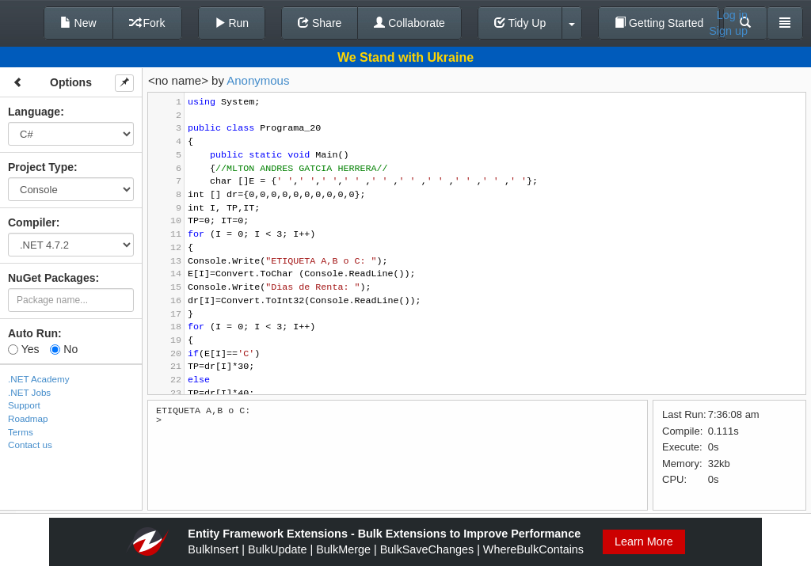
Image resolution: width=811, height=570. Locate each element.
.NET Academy (39, 379)
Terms (20, 432)
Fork (147, 23)
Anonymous (258, 80)
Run (232, 23)
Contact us (30, 444)
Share (319, 23)
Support (24, 405)
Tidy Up (520, 23)
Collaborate (409, 23)
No (64, 349)
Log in (732, 15)
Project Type (41, 167)
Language (34, 111)
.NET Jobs (29, 392)
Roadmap (28, 418)
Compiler (32, 222)
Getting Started (659, 23)
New (78, 23)
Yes (23, 349)
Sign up (728, 31)
